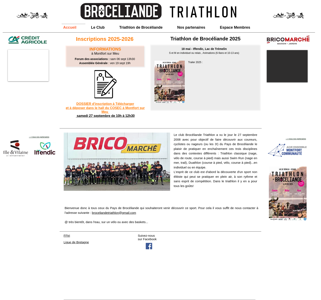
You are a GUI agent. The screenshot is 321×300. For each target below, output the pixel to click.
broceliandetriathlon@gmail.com (114, 212)
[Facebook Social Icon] (149, 246)
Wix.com (105, 288)
